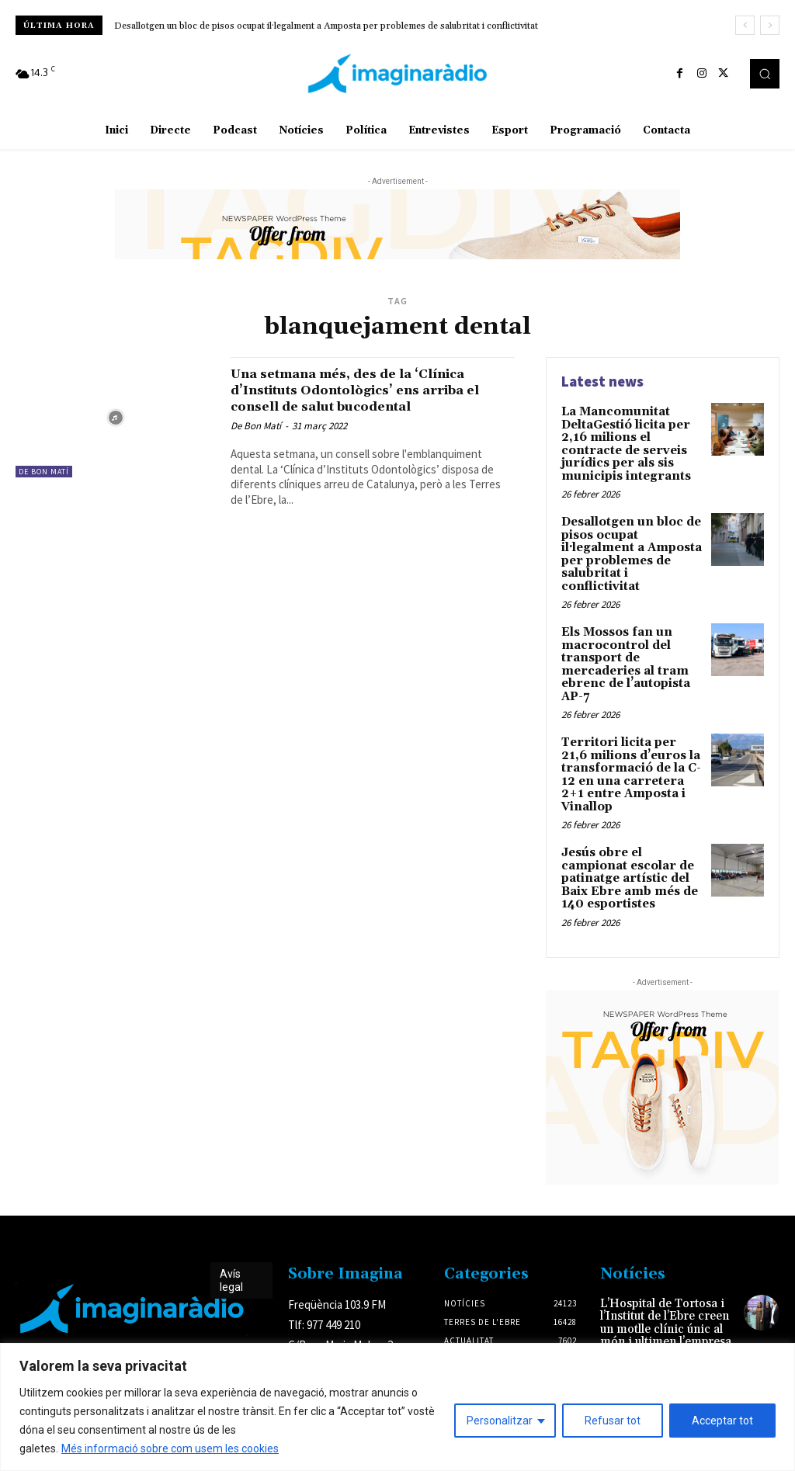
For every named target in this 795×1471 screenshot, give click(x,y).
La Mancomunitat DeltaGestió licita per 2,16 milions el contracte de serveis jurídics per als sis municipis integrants (632, 441)
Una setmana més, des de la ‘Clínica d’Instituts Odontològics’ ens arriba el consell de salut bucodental (370, 389)
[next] (769, 25)
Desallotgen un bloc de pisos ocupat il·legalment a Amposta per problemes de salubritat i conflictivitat (326, 26)
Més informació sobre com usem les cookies (170, 1448)
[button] (764, 73)
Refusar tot (613, 1420)
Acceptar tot (722, 1420)
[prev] (745, 25)
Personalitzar (500, 1420)
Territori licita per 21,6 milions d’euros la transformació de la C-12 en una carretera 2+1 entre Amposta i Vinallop (628, 745)
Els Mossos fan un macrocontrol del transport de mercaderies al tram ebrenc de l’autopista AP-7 (622, 640)
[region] (397, 1407)
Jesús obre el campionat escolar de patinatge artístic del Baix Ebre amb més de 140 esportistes (632, 844)
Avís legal (231, 1243)
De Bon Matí (44, 472)
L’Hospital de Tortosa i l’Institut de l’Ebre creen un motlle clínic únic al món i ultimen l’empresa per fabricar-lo (667, 1290)
